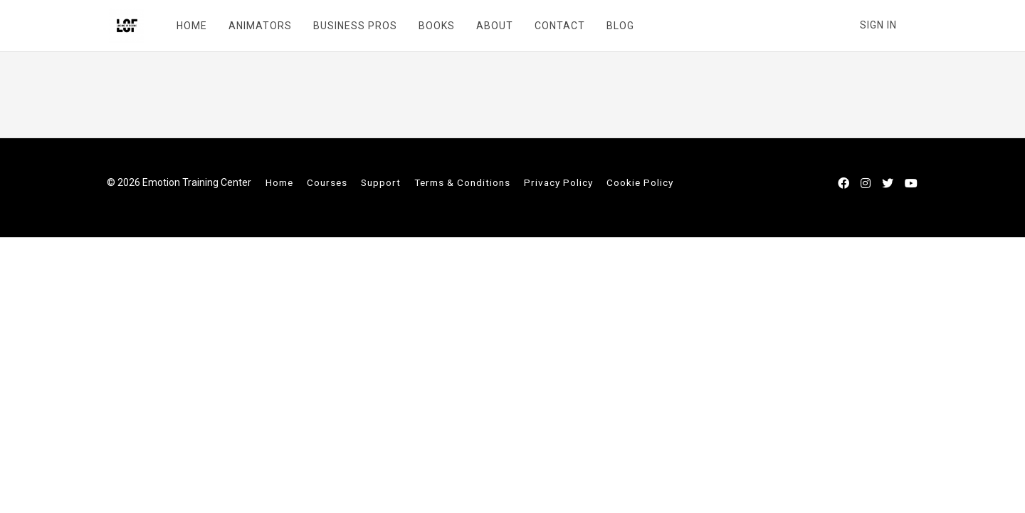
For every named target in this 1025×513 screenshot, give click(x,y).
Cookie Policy (639, 182)
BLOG (618, 25)
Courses (327, 182)
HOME (189, 25)
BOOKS (434, 25)
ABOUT (492, 25)
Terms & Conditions (462, 182)
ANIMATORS (258, 25)
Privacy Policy (558, 182)
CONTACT (557, 25)
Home (279, 182)
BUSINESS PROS (353, 25)
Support (381, 182)
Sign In (878, 25)
